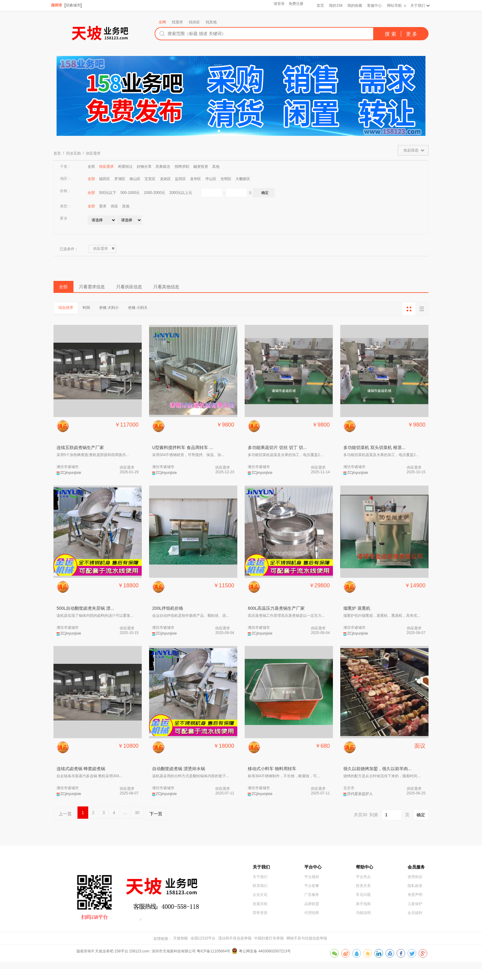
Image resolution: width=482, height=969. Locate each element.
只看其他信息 (227, 290)
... (154, 820)
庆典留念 (163, 166)
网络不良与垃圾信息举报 (306, 945)
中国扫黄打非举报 (269, 945)
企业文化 (260, 910)
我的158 (334, 5)
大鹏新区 (242, 179)
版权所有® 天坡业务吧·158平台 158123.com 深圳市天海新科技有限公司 (137, 958)
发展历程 (260, 920)
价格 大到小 (136, 314)
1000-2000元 (154, 193)
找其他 (211, 22)
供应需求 (93, 153)
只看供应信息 (171, 290)
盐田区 (180, 179)
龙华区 (195, 179)
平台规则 (311, 889)
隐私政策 (415, 899)
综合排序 (71, 314)
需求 (102, 206)
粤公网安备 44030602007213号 (265, 958)
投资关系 (363, 899)
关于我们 (416, 5)
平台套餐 (311, 899)
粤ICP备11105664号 (213, 958)
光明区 (225, 179)
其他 (215, 166)
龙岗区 (165, 179)
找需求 (177, 22)
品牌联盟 (311, 920)
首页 (318, 5)
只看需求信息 (115, 290)
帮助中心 (366, 875)
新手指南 (363, 920)
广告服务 (311, 910)
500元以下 (107, 193)
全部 (91, 166)
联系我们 (260, 899)
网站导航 (392, 5)
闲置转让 (125, 166)
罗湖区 (119, 179)
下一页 (195, 820)
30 (171, 820)
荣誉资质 (260, 930)
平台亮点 (363, 889)
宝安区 (150, 179)
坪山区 (210, 179)
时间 (102, 314)
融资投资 (200, 166)
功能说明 (363, 930)
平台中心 (314, 875)
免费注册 (294, 5)
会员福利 (415, 930)
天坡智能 (180, 945)
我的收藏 (353, 5)
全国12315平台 (203, 945)
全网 (162, 22)
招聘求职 (182, 166)
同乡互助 (73, 153)
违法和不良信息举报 (234, 945)
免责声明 (415, 910)
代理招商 (311, 930)
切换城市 (74, 5)
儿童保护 (415, 920)
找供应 (194, 22)
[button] (219, 131)
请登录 (276, 5)
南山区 (134, 179)
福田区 (104, 179)
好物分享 (144, 166)
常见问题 (363, 910)
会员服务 (417, 875)
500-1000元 (130, 193)
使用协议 (415, 889)
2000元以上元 (180, 193)
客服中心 (372, 5)
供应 (114, 206)
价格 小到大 (176, 314)
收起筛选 (411, 150)
